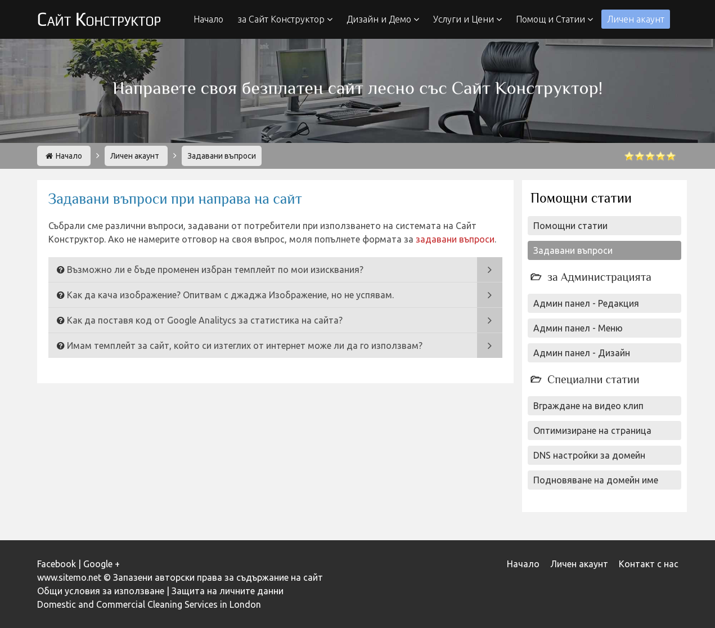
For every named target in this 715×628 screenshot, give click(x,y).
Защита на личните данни (228, 591)
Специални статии (593, 379)
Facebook (56, 564)
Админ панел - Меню (578, 328)
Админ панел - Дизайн (581, 353)
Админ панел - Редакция (586, 303)
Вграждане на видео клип (588, 406)
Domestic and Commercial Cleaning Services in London (149, 604)
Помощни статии (570, 226)
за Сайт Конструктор (284, 19)
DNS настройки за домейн (589, 455)
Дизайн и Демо (383, 19)
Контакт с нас (648, 564)
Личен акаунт (635, 19)
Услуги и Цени (467, 19)
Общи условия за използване (100, 591)
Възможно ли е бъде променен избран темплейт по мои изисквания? (215, 269)
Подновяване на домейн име (595, 480)
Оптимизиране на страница (592, 430)
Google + (101, 564)
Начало (208, 19)
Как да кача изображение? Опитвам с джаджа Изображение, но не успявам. (230, 295)
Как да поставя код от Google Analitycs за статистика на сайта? (205, 320)
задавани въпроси (455, 239)
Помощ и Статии (554, 19)
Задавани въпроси (573, 250)
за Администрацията (599, 277)
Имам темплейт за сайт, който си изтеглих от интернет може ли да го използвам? (244, 345)
